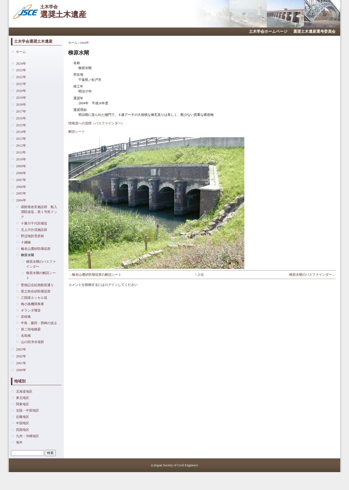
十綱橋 (26, 242)
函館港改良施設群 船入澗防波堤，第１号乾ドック (39, 212)
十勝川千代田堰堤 (34, 223)
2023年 (21, 70)
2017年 (21, 111)
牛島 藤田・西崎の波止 (39, 323)
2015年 (21, 125)
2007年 (21, 180)
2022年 (21, 77)
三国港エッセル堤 (34, 298)
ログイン (111, 285)
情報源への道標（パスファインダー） (96, 123)
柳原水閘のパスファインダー (41, 264)
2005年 (21, 193)
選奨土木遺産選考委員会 (314, 31)
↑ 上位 (199, 275)
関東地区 (22, 404)
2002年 (21, 356)
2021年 (21, 84)
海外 (19, 442)
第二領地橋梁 (31, 329)
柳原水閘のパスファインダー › (311, 275)
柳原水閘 (27, 255)
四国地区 (22, 430)
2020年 (21, 91)
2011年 (21, 152)
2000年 (21, 370)
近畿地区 (22, 417)
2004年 (21, 200)
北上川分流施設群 (34, 230)
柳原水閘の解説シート (41, 275)
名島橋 (26, 336)
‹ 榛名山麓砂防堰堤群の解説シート (95, 275)
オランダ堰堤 (31, 310)
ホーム (21, 52)
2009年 (21, 166)
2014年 (21, 132)
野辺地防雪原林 (32, 236)
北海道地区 (24, 391)
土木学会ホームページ (268, 31)
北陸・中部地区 (27, 410)
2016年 (21, 118)
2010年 (21, 159)
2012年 (21, 145)
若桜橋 (26, 317)
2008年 (21, 173)
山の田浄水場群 (32, 342)
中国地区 (22, 423)
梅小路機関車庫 (32, 304)
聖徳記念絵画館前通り (37, 285)
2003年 (21, 349)
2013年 (21, 139)
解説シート (76, 131)
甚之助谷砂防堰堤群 (36, 291)
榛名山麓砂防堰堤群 (36, 249)
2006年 (21, 187)
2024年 (21, 63)
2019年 (21, 98)
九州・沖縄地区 (27, 436)
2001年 (21, 363)
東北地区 (22, 398)
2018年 (21, 104)
